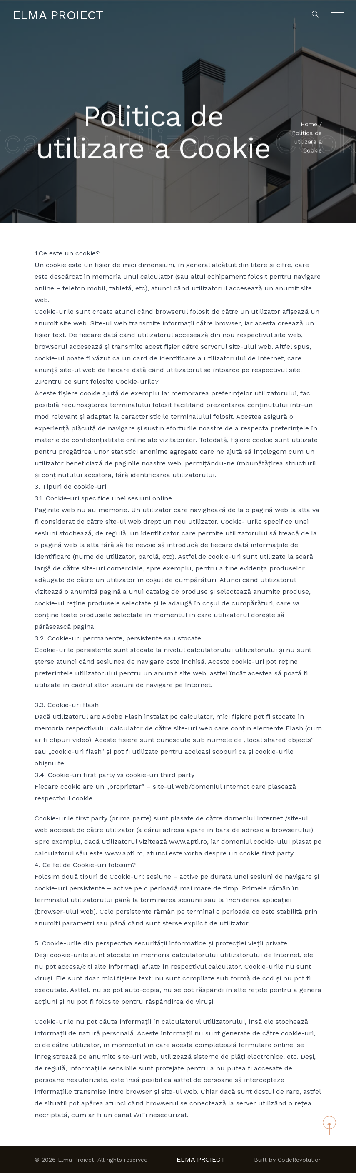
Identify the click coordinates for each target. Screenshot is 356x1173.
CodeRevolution (300, 1159)
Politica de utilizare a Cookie (307, 142)
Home (309, 125)
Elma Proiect (57, 15)
